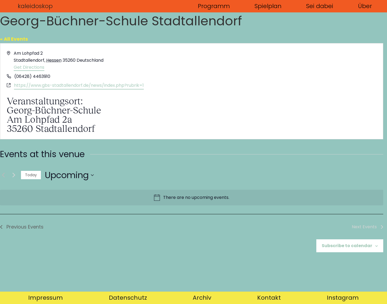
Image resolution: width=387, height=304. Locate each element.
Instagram (343, 297)
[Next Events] (13, 175)
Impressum (45, 297)
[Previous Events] (3, 175)
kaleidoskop (35, 6)
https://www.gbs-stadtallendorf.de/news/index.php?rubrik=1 (79, 85)
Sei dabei (319, 6)
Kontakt (269, 297)
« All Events (14, 39)
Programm (214, 6)
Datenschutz (128, 297)
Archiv (202, 297)
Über (365, 6)
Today (31, 175)
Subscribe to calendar (347, 246)
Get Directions (29, 67)
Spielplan (268, 6)
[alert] (191, 197)
